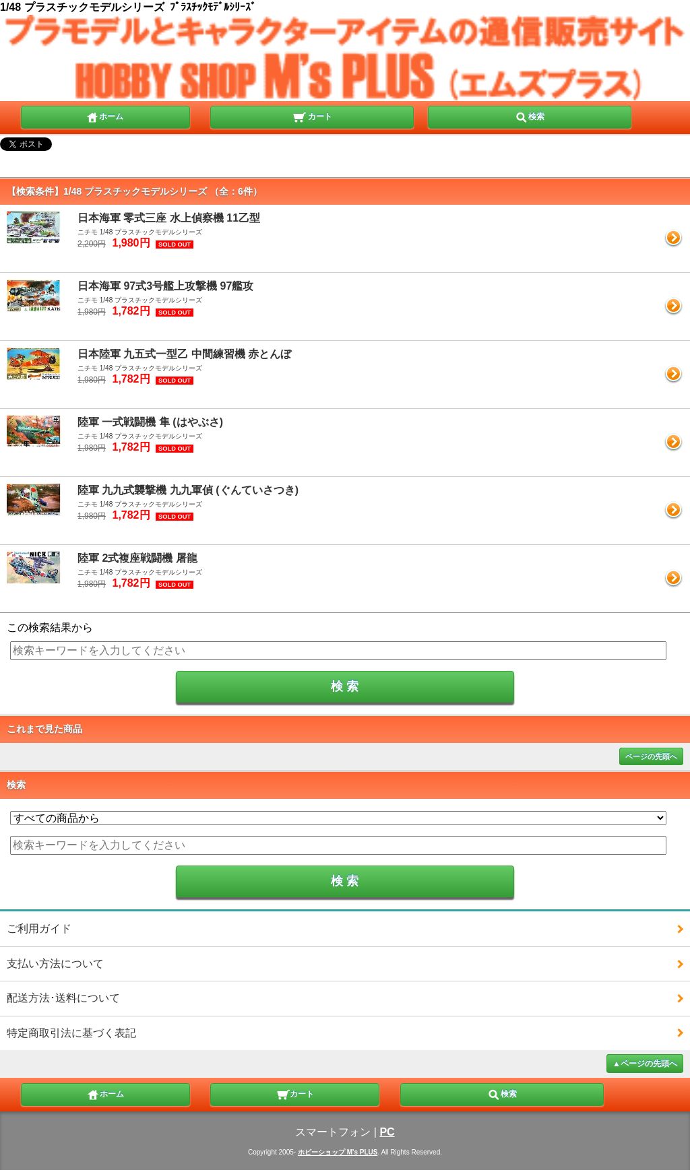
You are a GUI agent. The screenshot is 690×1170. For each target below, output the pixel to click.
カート (312, 116)
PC (386, 1132)
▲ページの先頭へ (645, 1063)
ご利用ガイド (39, 928)
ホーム (104, 116)
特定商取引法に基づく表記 (71, 1033)
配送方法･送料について (63, 998)
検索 (529, 116)
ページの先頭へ (651, 756)
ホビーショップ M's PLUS (338, 1152)
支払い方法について (55, 963)
